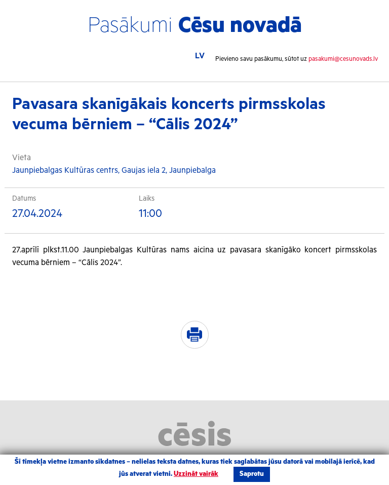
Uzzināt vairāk (196, 474)
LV (200, 56)
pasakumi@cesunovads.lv (343, 59)
